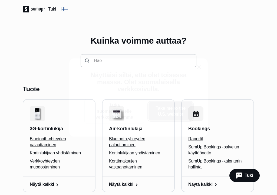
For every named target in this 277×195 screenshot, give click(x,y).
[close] (199, 67)
